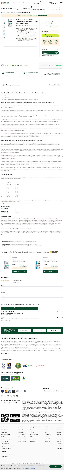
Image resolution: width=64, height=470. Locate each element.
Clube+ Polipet (58, 8)
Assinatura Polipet (22, 436)
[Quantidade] (56, 49)
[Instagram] (2, 396)
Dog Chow (59, 443)
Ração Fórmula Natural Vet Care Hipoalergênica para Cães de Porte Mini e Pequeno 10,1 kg (50, 260)
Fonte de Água (48, 439)
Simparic (59, 432)
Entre (51, 2)
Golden (58, 436)
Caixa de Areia (48, 434)
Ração (31, 430)
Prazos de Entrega (5, 434)
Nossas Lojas (4, 432)
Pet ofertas (52, 8)
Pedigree (59, 439)
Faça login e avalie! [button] (20, 308)
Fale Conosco (4, 436)
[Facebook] (5, 396)
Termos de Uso (4, 456)
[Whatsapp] (11, 396)
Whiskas (59, 441)
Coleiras (32, 436)
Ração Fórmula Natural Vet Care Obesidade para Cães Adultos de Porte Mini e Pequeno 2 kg (18, 260)
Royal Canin (59, 446)
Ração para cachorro (17, 12)
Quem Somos (4, 430)
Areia (46, 432)
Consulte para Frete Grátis (19, 268)
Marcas (29, 8)
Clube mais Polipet (22, 441)
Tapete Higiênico (34, 434)
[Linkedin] (17, 396)
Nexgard (59, 430)
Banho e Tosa (21, 430)
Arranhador (47, 441)
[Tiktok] (14, 396)
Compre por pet (6, 12)
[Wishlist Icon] (28, 3)
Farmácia (25, 8)
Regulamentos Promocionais (7, 446)
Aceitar (55, 466)
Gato (14, 8)
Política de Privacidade (6, 454)
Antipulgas (32, 441)
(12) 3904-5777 (47, 391)
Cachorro (10, 8)
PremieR (59, 434)
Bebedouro (47, 436)
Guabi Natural (60, 448)
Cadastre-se (53, 3)
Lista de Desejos (5, 443)
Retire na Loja (21, 432)
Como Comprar (4, 441)
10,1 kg (50, 23)
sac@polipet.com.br (57, 391)
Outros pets (18, 8)
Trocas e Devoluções (6, 448)
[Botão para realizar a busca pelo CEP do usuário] (44, 12)
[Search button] (23, 3)
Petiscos (32, 432)
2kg (44, 23)
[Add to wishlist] (13, 19)
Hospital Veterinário (22, 439)
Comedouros (33, 439)
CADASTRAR (54, 330)
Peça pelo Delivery (22, 434)
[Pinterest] (8, 396)
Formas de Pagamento (6, 439)
